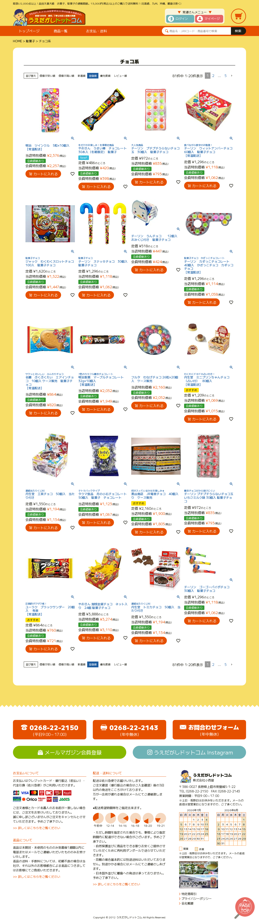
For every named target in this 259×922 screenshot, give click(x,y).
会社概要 (188, 903)
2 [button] (213, 75)
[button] (231, 75)
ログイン (182, 18)
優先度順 (105, 75)
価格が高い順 (66, 75)
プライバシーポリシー (197, 899)
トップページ (29, 30)
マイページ (212, 18)
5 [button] (225, 75)
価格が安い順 (47, 75)
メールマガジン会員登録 (73, 752)
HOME (17, 41)
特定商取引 (189, 894)
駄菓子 (30, 41)
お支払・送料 (96, 30)
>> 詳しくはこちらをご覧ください (36, 828)
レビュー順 (120, 75)
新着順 (81, 75)
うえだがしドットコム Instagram (193, 752)
